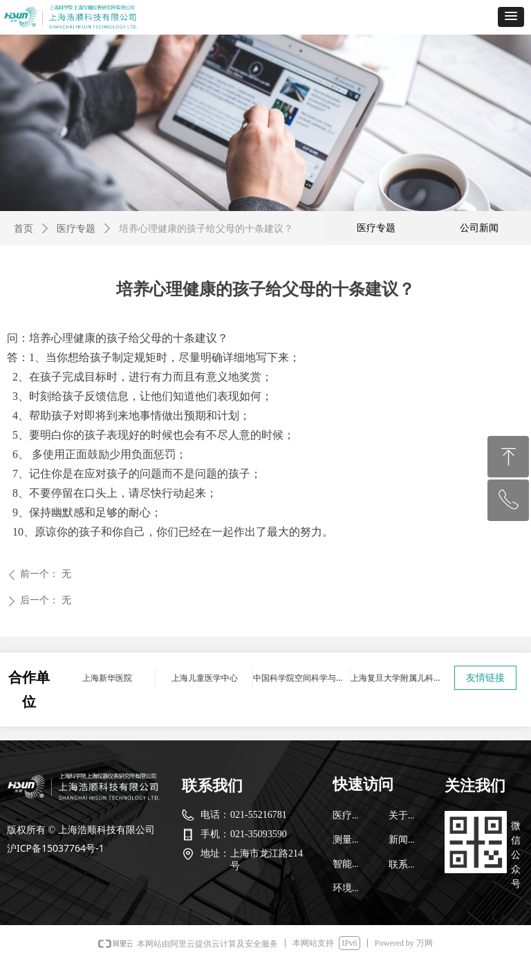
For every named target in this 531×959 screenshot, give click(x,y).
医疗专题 (76, 228)
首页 (23, 228)
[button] (511, 17)
